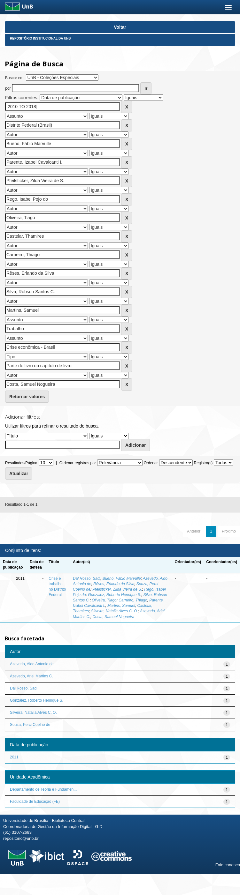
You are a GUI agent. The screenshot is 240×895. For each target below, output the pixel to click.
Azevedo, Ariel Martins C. (31, 676)
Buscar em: (15, 78)
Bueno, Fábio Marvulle (122, 578)
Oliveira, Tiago (104, 600)
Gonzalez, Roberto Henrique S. (114, 595)
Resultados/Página (21, 463)
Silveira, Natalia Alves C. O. (114, 611)
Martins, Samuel (121, 605)
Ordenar (151, 463)
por (8, 88)
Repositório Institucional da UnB (40, 38)
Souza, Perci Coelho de (30, 724)
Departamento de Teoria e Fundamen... (43, 789)
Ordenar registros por (77, 463)
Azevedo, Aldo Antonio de (32, 664)
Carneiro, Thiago (133, 600)
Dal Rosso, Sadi (86, 578)
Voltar (120, 27)
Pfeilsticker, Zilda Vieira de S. (117, 589)
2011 (14, 757)
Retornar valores (27, 396)
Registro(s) (203, 463)
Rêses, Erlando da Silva (113, 584)
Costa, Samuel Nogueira (113, 617)
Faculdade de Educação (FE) (35, 801)
